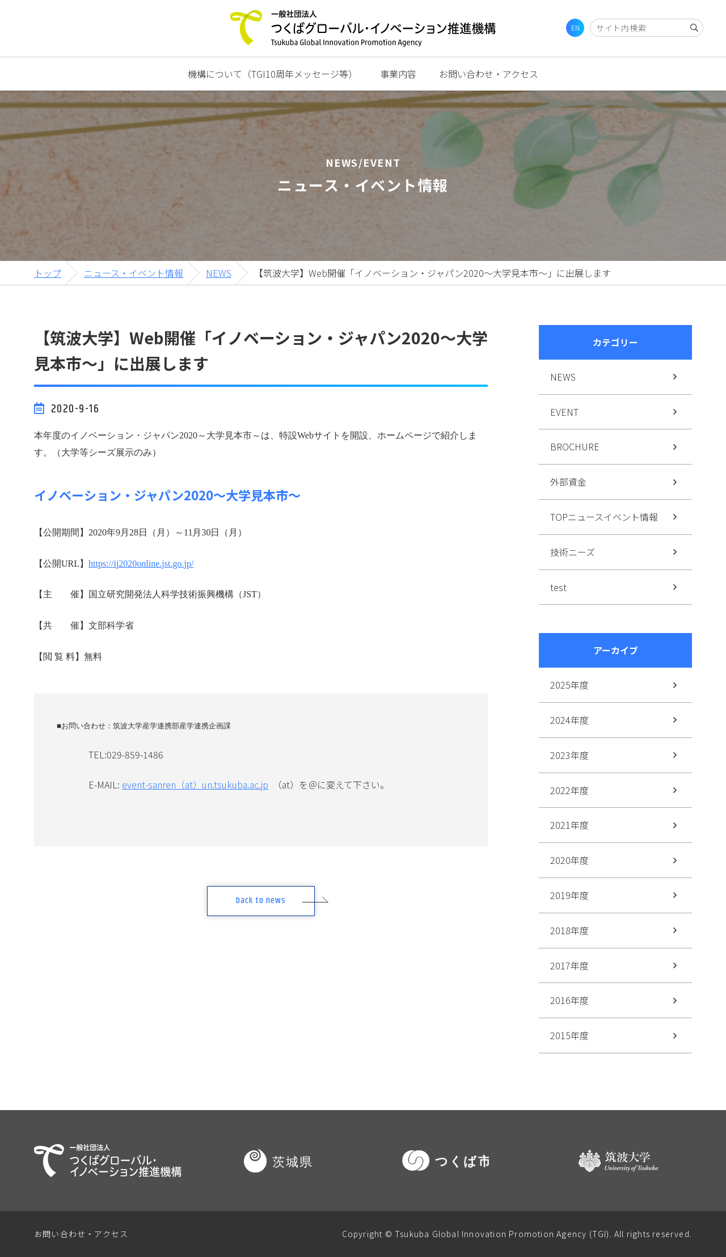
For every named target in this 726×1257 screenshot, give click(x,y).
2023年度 (569, 755)
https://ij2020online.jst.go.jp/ (140, 563)
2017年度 (569, 965)
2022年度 (569, 790)
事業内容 (398, 74)
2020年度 (569, 860)
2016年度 (569, 1000)
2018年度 (569, 930)
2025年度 (569, 684)
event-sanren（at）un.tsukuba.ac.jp (195, 784)
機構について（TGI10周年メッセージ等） (272, 74)
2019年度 (569, 895)
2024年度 (569, 720)
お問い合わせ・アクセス (488, 74)
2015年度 (569, 1035)
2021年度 (569, 825)
